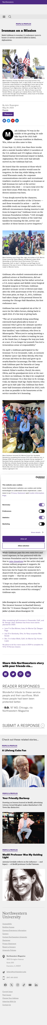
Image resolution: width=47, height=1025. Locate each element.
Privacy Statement (9, 944)
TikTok (23, 984)
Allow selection (23, 545)
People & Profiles (23, 24)
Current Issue (7, 992)
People (5, 110)
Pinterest (13, 120)
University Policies (9, 950)
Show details (36, 532)
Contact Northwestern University (14, 937)
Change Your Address (10, 998)
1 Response (8, 114)
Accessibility (7, 924)
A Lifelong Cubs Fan (14, 750)
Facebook (4, 120)
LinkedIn (17, 120)
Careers (5, 934)
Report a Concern (9, 947)
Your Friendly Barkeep (15, 798)
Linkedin (36, 984)
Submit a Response (21, 725)
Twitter (8, 120)
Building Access (8, 927)
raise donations (16, 561)
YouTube (30, 984)
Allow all (23, 539)
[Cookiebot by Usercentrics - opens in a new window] (36, 477)
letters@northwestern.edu (16, 972)
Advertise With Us (9, 1001)
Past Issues (6, 995)
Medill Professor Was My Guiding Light (22, 856)
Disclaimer (6, 940)
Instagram (17, 984)
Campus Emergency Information (14, 930)
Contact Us (6, 1005)
